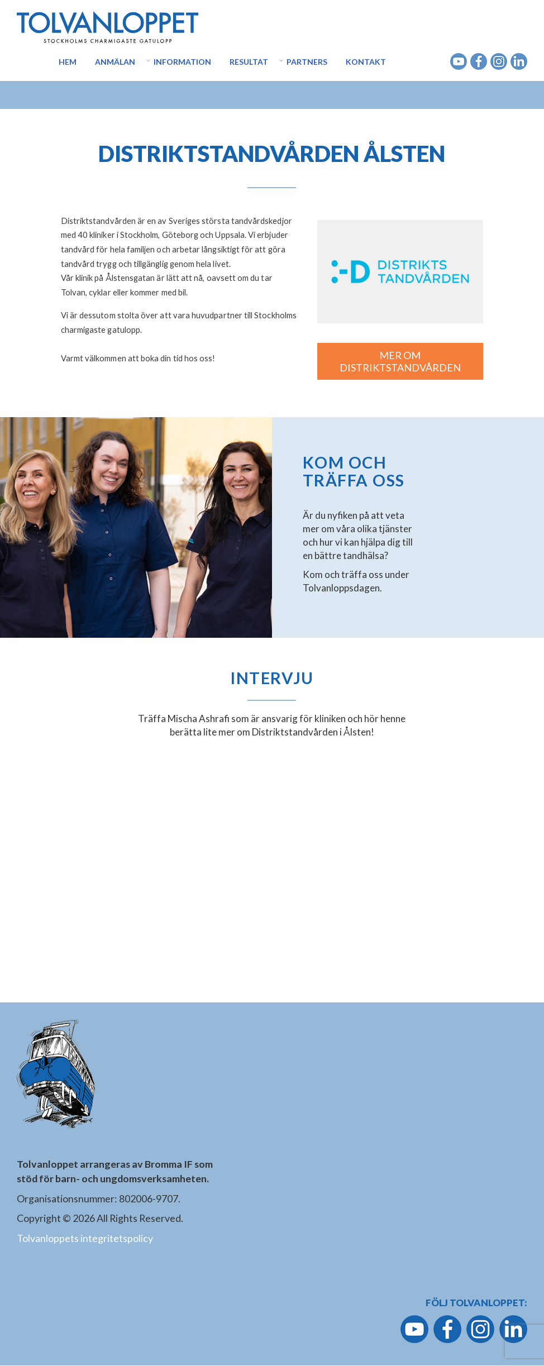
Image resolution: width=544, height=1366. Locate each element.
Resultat (249, 61)
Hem (68, 61)
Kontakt (366, 61)
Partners (307, 61)
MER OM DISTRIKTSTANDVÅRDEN (400, 361)
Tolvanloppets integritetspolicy (85, 1238)
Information (182, 61)
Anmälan (115, 61)
